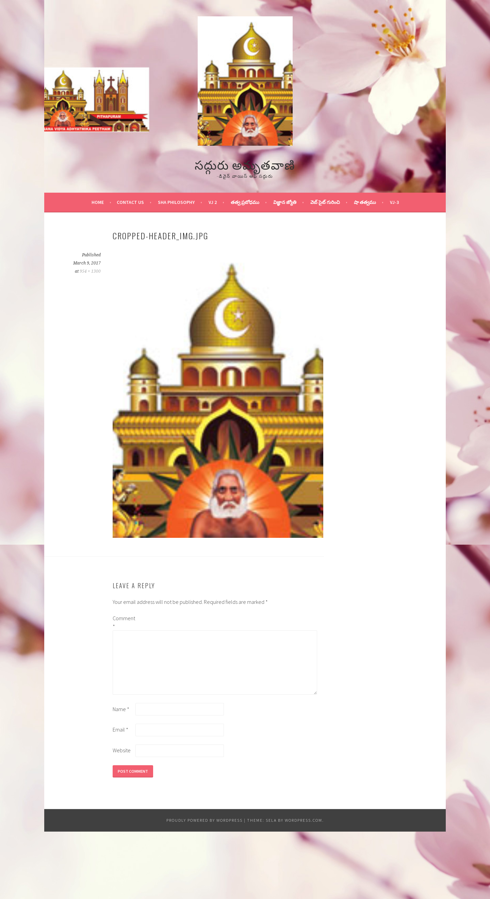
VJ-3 (394, 202)
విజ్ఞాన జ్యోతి (284, 202)
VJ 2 (213, 202)
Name (121, 709)
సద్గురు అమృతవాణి (245, 164)
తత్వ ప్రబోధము (245, 202)
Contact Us (130, 202)
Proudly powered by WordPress (204, 820)
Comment (123, 622)
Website (122, 750)
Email (120, 729)
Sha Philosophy (176, 202)
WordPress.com (303, 820)
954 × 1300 (90, 271)
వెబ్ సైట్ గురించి (325, 202)
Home (98, 202)
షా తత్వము (365, 202)
